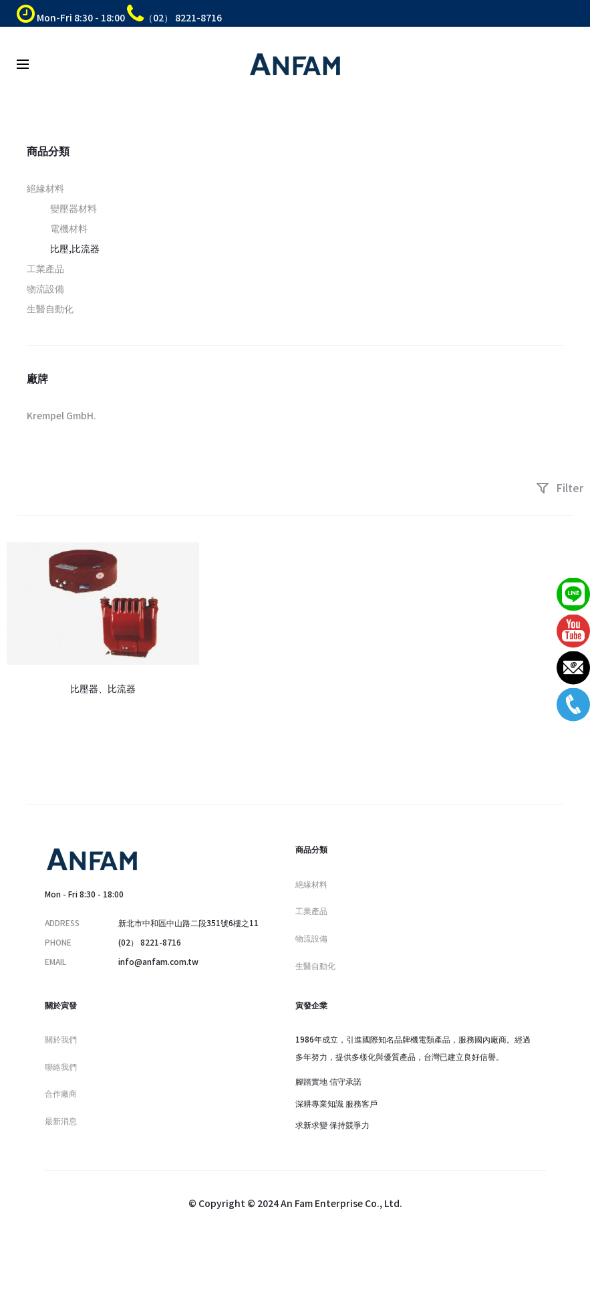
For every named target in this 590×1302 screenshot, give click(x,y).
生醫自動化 (50, 308)
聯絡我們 (61, 1066)
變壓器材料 (73, 208)
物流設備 (45, 288)
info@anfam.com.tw (158, 961)
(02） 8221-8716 (149, 942)
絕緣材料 (45, 188)
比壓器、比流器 (103, 688)
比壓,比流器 (75, 248)
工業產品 (45, 268)
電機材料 (69, 228)
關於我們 (61, 1039)
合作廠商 (61, 1093)
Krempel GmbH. (61, 415)
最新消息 (61, 1120)
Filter (559, 487)
